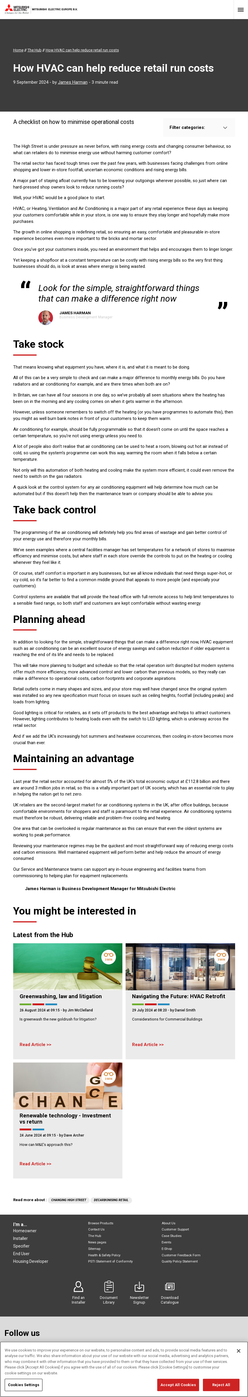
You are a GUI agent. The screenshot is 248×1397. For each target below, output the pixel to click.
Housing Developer (30, 1261)
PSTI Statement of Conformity (110, 1261)
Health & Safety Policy (104, 1255)
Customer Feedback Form (181, 1255)
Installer (20, 1238)
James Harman (73, 82)
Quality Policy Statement (180, 1261)
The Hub (94, 1236)
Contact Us (96, 1229)
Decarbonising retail (111, 1200)
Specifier (21, 1246)
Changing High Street (68, 1200)
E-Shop (167, 1249)
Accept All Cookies (178, 1388)
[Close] (238, 1354)
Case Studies (172, 1236)
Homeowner (25, 1230)
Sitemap (94, 1249)
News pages (97, 1242)
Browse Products (100, 1223)
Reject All (221, 1388)
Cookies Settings (23, 1388)
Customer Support (175, 1229)
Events (166, 1242)
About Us (168, 1223)
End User (21, 1253)
